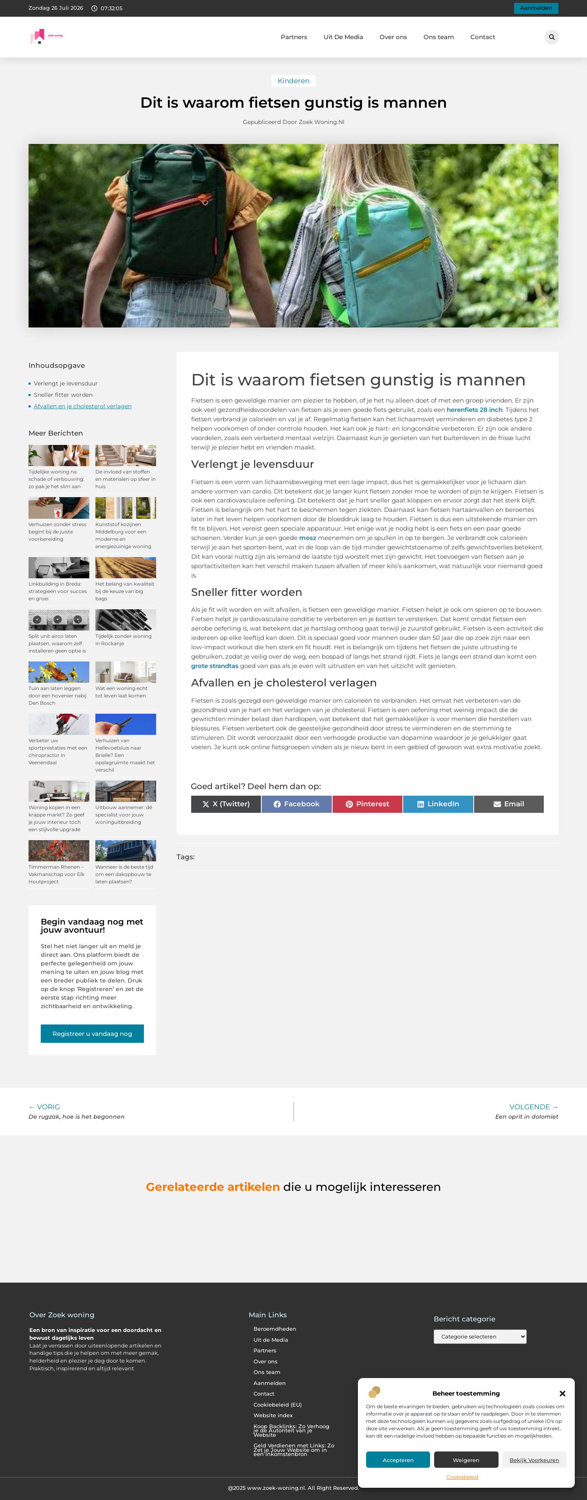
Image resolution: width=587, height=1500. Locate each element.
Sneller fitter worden (63, 394)
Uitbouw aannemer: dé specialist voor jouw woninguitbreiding (123, 814)
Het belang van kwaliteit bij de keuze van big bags (124, 591)
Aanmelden (270, 1383)
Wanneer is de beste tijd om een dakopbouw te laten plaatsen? (124, 874)
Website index (273, 1415)
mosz (307, 538)
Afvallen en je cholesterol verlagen (83, 406)
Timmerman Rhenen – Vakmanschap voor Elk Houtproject (56, 874)
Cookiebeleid (462, 1477)
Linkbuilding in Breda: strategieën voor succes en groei (58, 591)
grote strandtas (214, 666)
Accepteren (398, 1460)
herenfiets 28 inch (475, 410)
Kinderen (293, 81)
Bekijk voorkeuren (534, 1460)
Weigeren (466, 1460)
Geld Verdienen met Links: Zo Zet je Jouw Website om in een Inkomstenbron (294, 1449)
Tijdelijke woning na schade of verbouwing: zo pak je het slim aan (56, 479)
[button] (562, 1393)
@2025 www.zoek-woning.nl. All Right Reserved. (293, 1488)
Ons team (439, 37)
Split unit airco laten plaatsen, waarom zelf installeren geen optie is (57, 643)
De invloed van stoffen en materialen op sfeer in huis (125, 479)
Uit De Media (343, 37)
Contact (482, 37)
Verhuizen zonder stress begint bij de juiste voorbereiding (57, 531)
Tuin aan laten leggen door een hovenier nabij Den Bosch (57, 695)
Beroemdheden (275, 1329)
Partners (294, 37)
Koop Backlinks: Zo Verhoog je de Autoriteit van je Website (291, 1430)
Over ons (393, 37)
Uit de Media (271, 1340)
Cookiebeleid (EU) (278, 1405)
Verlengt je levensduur (66, 383)
